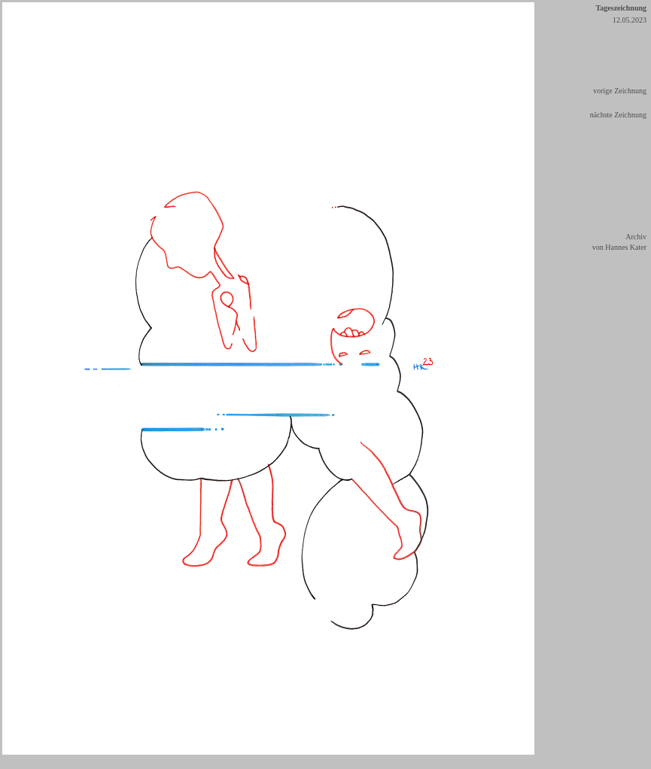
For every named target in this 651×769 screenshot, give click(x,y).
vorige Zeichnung (619, 91)
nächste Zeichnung (618, 115)
